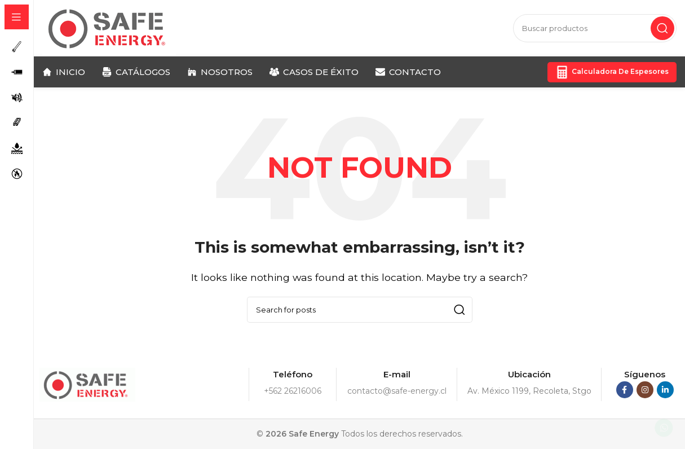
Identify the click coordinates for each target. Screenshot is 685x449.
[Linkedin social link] (665, 389)
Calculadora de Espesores (612, 72)
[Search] (595, 28)
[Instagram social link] (645, 389)
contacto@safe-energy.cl (397, 391)
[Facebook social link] (624, 389)
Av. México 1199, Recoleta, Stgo (529, 391)
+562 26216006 (292, 391)
